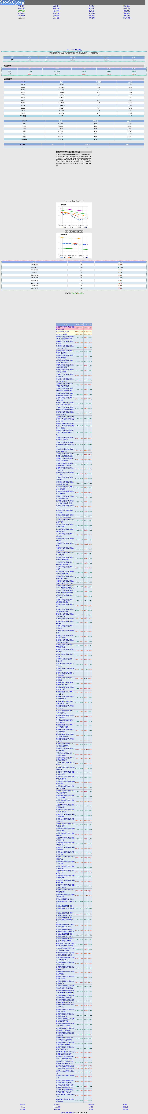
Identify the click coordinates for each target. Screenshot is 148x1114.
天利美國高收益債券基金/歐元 (65, 1068)
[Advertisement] (74, 34)
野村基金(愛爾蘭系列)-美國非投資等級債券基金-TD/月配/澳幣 (65, 908)
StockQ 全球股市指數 (67, 1112)
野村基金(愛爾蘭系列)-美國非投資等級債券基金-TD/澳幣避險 (65, 920)
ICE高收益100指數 (61, 334)
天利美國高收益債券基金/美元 (65, 1066)
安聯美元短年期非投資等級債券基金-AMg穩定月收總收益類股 (65, 433)
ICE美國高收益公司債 (62, 331)
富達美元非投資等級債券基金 (65, 618)
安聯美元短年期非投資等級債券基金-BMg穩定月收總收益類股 (65, 444)
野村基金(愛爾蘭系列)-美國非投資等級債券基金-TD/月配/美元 (65, 901)
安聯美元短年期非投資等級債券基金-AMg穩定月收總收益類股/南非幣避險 (65, 426)
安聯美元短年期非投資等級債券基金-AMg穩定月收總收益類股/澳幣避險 (65, 419)
